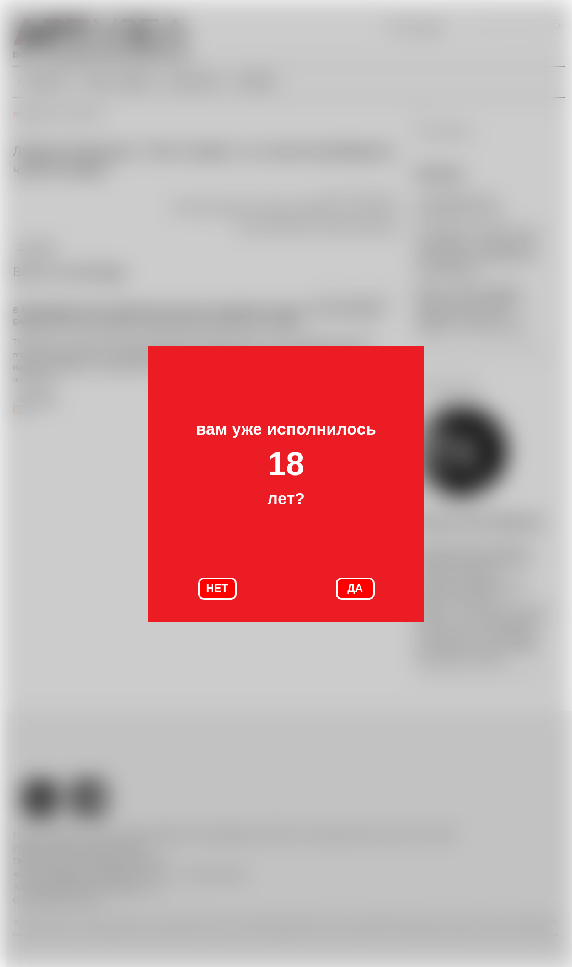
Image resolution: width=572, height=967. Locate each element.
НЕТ (217, 588)
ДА (355, 588)
